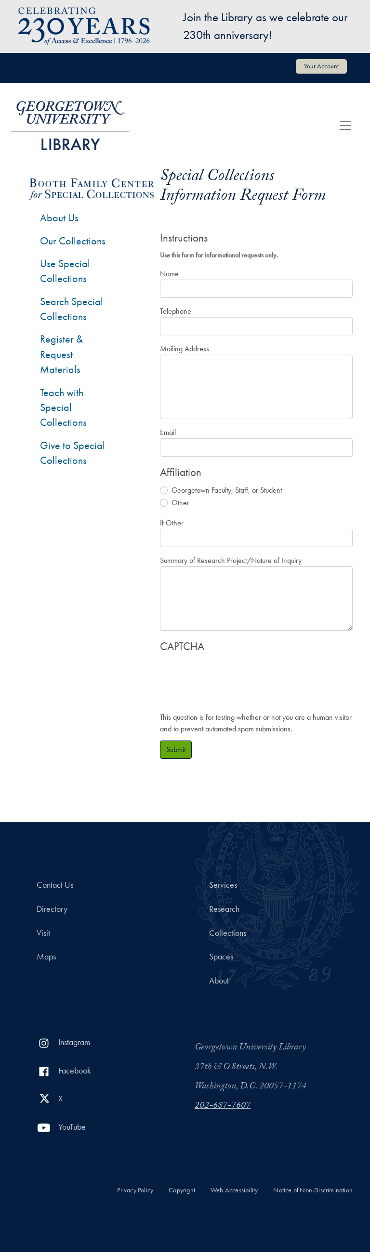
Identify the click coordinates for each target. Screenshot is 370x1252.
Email (168, 432)
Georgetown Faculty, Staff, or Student (227, 490)
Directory (52, 909)
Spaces (221, 956)
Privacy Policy (135, 1190)
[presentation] (233, 677)
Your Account (321, 66)
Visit (43, 933)
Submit (175, 749)
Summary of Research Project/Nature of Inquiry (231, 560)
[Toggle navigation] (345, 125)
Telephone (175, 311)
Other (180, 503)
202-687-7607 (223, 1106)
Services (223, 885)
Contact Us (55, 885)
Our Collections (73, 241)
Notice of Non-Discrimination (313, 1190)
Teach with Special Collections (63, 407)
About (219, 980)
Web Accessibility (234, 1190)
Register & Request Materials (61, 354)
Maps (46, 956)
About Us (59, 218)
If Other (172, 523)
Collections (227, 933)
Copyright (182, 1190)
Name (169, 273)
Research (224, 909)
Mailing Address (184, 349)
